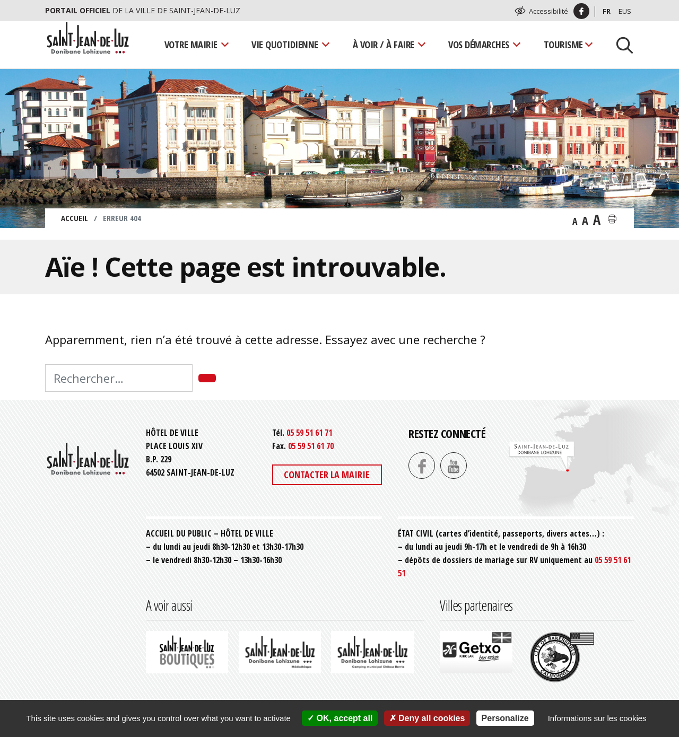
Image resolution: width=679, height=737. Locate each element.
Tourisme (563, 44)
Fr (607, 11)
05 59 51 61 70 (311, 446)
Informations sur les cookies (597, 718)
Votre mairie (190, 44)
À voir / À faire (383, 44)
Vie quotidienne (284, 44)
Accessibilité (548, 11)
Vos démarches (478, 44)
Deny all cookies (427, 718)
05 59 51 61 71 (309, 432)
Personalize (505, 718)
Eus (625, 11)
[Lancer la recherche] (620, 44)
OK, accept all (339, 718)
